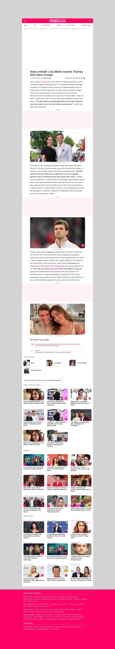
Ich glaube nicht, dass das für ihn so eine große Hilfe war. (53, 352)
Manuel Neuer (35, 266)
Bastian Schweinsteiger (52, 266)
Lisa (54, 98)
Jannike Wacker (46, 78)
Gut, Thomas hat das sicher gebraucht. (47, 345)
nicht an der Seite (56, 269)
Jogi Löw (71, 266)
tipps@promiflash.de (55, 380)
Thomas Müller (46, 82)
